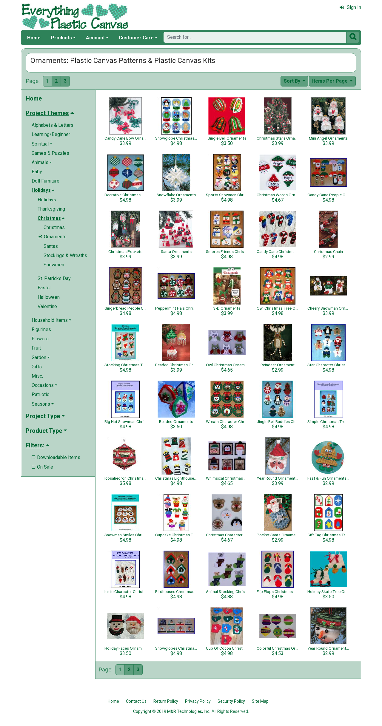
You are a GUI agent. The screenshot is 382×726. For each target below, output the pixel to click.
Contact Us (136, 701)
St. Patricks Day (54, 278)
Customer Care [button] (136, 38)
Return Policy (165, 701)
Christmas (54, 227)
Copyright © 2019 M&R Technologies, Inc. (171, 711)
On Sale (42, 467)
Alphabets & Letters (52, 125)
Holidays (47, 200)
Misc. (37, 376)
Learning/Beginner (51, 134)
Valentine (47, 306)
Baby (37, 171)
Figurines (41, 329)
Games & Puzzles (50, 153)
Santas (51, 246)
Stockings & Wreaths (65, 255)
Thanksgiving (51, 209)
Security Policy (231, 701)
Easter (44, 288)
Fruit (36, 348)
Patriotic (40, 394)
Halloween (49, 297)
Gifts (37, 367)
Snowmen (54, 265)
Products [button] (61, 38)
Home (34, 38)
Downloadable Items (56, 457)
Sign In (350, 7)
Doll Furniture (45, 181)
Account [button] (95, 38)
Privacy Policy (198, 701)
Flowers (40, 339)
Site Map (260, 701)
